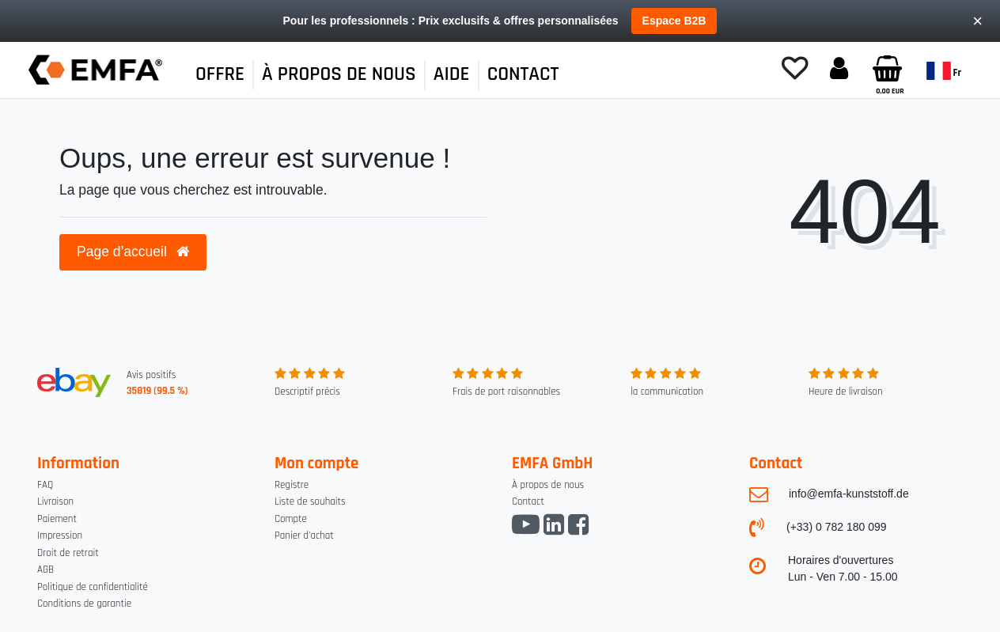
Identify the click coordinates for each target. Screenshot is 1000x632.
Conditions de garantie (84, 603)
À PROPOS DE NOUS (339, 74)
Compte (291, 519)
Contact (528, 501)
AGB (45, 569)
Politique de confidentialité (92, 587)
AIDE (452, 74)
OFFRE (219, 74)
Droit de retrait (68, 553)
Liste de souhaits (310, 501)
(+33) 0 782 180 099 (836, 526)
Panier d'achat (304, 535)
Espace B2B (674, 20)
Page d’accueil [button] (133, 251)
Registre (292, 485)
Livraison (55, 501)
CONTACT (523, 74)
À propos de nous (548, 485)
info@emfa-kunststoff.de (849, 493)
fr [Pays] (943, 71)
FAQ (45, 485)
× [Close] (977, 21)
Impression (59, 535)
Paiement (57, 519)
